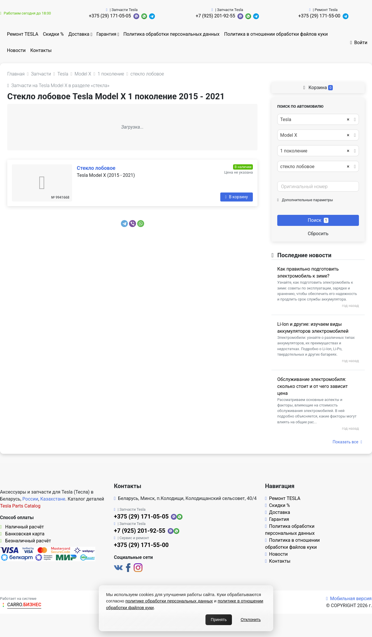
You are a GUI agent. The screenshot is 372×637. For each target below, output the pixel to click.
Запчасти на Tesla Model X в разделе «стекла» (58, 85)
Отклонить (251, 619)
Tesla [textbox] (314, 119)
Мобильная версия (349, 598)
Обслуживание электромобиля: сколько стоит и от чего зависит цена (312, 386)
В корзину (236, 197)
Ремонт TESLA (22, 34)
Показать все (347, 442)
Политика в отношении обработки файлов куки (276, 34)
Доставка (78, 34)
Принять (219, 619)
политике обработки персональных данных (169, 600)
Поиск (318, 220)
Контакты (40, 50)
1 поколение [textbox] (314, 151)
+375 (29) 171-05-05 (110, 16)
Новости (16, 50)
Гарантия (106, 34)
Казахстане (52, 499)
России (30, 499)
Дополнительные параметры (305, 200)
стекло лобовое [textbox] (314, 166)
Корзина (318, 87)
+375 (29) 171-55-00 (319, 16)
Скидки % (53, 34)
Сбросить (318, 233)
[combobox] (318, 119)
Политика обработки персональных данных (171, 34)
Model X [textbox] (314, 135)
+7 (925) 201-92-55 (215, 16)
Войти (358, 42)
